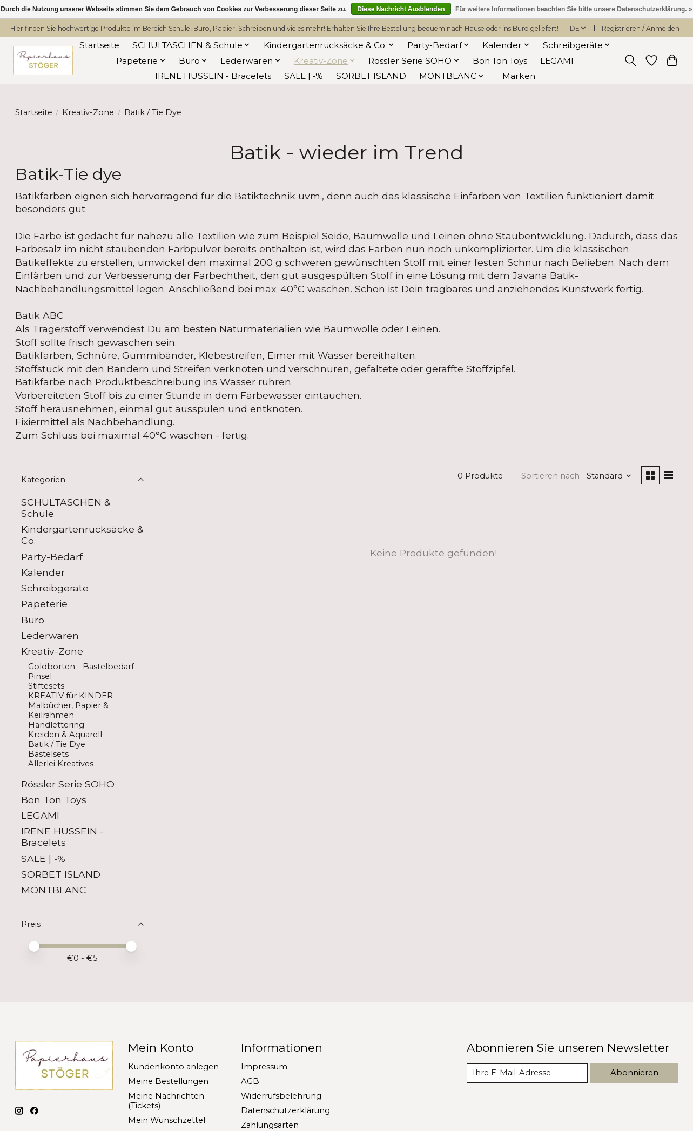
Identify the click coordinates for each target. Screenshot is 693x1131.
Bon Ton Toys (500, 61)
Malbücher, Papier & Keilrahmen (68, 710)
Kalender (43, 572)
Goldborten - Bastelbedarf (81, 666)
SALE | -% (303, 76)
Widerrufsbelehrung (281, 1096)
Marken (518, 76)
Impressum (264, 1067)
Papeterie (44, 603)
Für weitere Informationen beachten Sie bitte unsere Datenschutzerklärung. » (573, 9)
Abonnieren (634, 1073)
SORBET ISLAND (371, 76)
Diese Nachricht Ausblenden (401, 9)
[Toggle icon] (630, 60)
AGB (250, 1081)
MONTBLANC (53, 890)
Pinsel (40, 676)
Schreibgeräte (55, 588)
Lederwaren (50, 635)
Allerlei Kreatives (60, 764)
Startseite (99, 45)
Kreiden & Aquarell (65, 734)
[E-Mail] (527, 1073)
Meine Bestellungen (168, 1081)
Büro (32, 619)
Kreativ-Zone (88, 112)
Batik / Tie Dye (56, 744)
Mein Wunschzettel (166, 1120)
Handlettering (56, 725)
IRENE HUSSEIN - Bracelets (213, 76)
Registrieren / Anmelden (640, 28)
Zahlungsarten (270, 1125)
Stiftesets (46, 686)
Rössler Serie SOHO (68, 784)
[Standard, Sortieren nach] (609, 476)
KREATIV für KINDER (70, 696)
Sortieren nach (550, 476)
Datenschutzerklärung (285, 1110)
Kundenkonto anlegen (173, 1067)
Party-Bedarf (52, 556)
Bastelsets (48, 754)
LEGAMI (557, 61)
